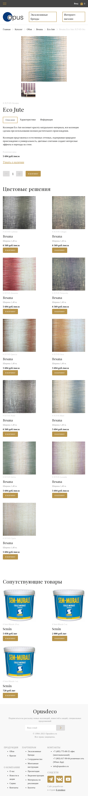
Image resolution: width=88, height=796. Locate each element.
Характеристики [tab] (28, 119)
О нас (12, 771)
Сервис (13, 783)
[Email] (45, 728)
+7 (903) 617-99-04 (61, 758)
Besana (39, 29)
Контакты (14, 788)
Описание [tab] (10, 120)
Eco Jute (51, 29)
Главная (7, 29)
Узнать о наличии (13, 162)
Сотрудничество (35, 759)
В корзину (33, 174)
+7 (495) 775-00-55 (61, 751)
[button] (82, 4)
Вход (76, 4)
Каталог (18, 29)
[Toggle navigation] (4, 3)
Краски (13, 756)
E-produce (60, 790)
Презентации (33, 771)
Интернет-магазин (70, 16)
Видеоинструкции (36, 776)
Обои (29, 29)
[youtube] (68, 779)
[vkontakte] (59, 779)
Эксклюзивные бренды (39, 16)
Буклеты (31, 788)
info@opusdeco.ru (61, 766)
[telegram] (51, 779)
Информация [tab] (46, 119)
